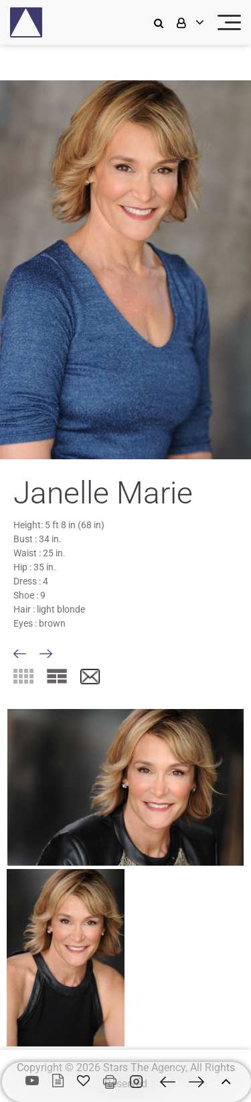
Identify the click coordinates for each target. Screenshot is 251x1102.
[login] (188, 22)
